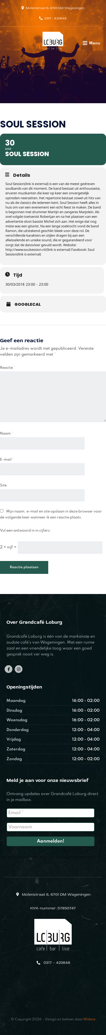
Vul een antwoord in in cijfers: (25, 530)
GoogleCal (27, 304)
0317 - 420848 (55, 18)
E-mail (7, 459)
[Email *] (50, 812)
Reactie (7, 368)
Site (3, 485)
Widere (89, 1019)
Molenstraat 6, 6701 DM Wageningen (55, 8)
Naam (6, 433)
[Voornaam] (50, 827)
